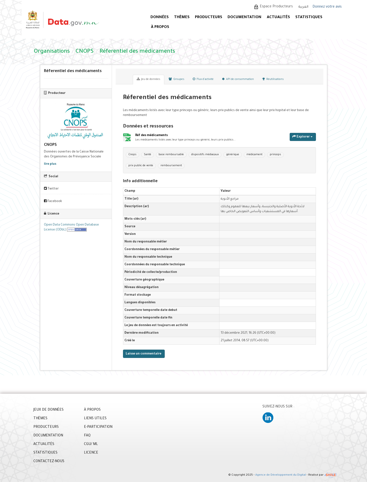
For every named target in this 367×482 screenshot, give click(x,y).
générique (232, 154)
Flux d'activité (203, 79)
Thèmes (182, 17)
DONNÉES (159, 17)
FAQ (87, 436)
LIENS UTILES (95, 419)
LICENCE (91, 453)
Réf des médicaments (151, 135)
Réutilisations (273, 79)
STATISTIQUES (308, 17)
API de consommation (238, 79)
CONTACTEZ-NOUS (48, 462)
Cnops (132, 154)
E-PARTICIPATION (98, 427)
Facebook (53, 201)
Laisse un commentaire (143, 354)
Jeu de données (148, 79)
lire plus (50, 164)
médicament (254, 154)
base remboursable (171, 154)
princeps (275, 154)
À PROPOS (160, 27)
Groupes (176, 79)
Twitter (51, 189)
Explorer (302, 137)
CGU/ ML (91, 444)
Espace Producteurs (276, 7)
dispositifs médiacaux (205, 154)
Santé (147, 154)
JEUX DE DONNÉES (48, 410)
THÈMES (40, 419)
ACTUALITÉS (278, 17)
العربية (303, 7)
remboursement (171, 165)
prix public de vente (140, 165)
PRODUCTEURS (208, 17)
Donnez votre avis (327, 7)
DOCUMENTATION (244, 17)
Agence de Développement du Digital (280, 475)
